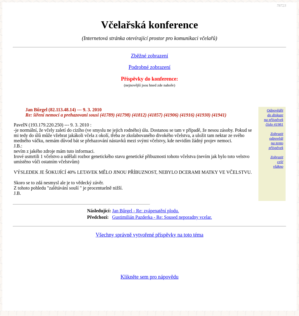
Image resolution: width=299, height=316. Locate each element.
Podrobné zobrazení (149, 67)
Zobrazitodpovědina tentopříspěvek (276, 140)
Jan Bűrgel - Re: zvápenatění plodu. (145, 210)
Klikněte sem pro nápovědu (149, 277)
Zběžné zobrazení (149, 56)
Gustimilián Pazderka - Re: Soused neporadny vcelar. (162, 217)
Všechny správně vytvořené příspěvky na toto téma (150, 235)
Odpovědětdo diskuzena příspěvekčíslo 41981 (273, 117)
